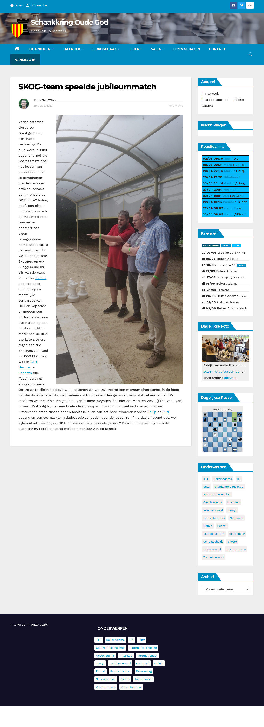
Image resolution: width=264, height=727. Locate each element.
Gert (33, 362)
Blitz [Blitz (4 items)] (206, 486)
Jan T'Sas (49, 100)
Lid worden (36, 5)
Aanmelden (25, 60)
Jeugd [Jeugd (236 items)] (232, 510)
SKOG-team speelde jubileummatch (87, 86)
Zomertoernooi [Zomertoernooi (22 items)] (213, 557)
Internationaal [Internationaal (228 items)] (213, 510)
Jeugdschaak (105, 49)
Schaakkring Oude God (69, 22)
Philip (151, 412)
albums (230, 378)
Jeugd (225, 245)
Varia (156, 49)
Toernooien (40, 49)
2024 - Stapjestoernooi (221, 371)
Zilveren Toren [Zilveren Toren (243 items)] (236, 549)
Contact (217, 49)
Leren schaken (186, 49)
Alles (236, 245)
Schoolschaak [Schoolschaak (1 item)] (213, 541)
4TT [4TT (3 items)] (206, 478)
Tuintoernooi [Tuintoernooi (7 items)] (212, 549)
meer (221, 146)
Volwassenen (211, 245)
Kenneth (25, 373)
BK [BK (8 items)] (239, 478)
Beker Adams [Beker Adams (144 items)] (222, 478)
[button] (250, 54)
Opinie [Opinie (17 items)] (207, 525)
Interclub (211, 93)
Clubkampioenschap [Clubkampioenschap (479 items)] (228, 486)
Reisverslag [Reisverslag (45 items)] (237, 533)
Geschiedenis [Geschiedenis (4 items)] (212, 502)
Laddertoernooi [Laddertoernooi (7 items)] (214, 518)
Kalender (71, 49)
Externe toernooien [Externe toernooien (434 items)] (217, 494)
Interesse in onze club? (29, 624)
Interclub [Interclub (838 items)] (233, 502)
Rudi (166, 412)
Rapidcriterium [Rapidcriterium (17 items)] (213, 533)
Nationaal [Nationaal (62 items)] (236, 518)
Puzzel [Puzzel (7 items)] (221, 525)
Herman (25, 367)
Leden (134, 49)
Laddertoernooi (217, 100)
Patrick (40, 278)
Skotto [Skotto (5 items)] (232, 541)
